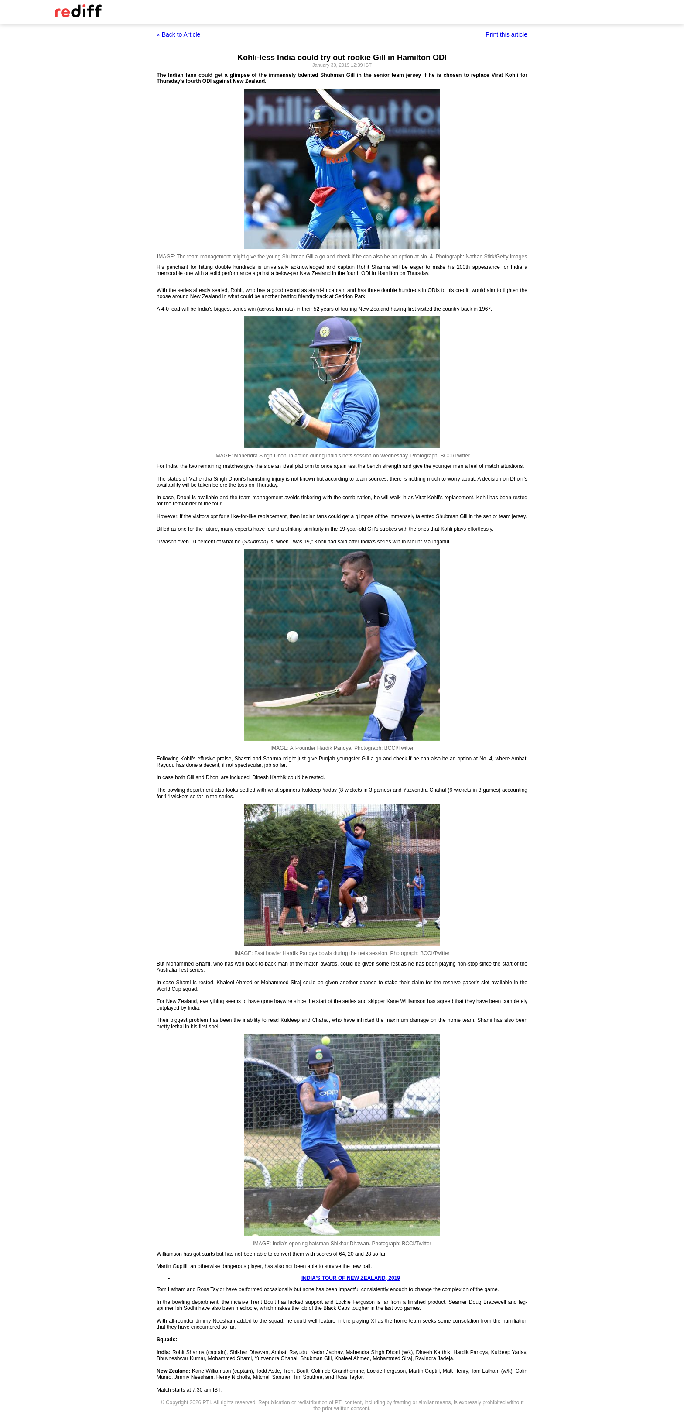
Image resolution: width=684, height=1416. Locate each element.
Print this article (506, 34)
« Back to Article (178, 34)
